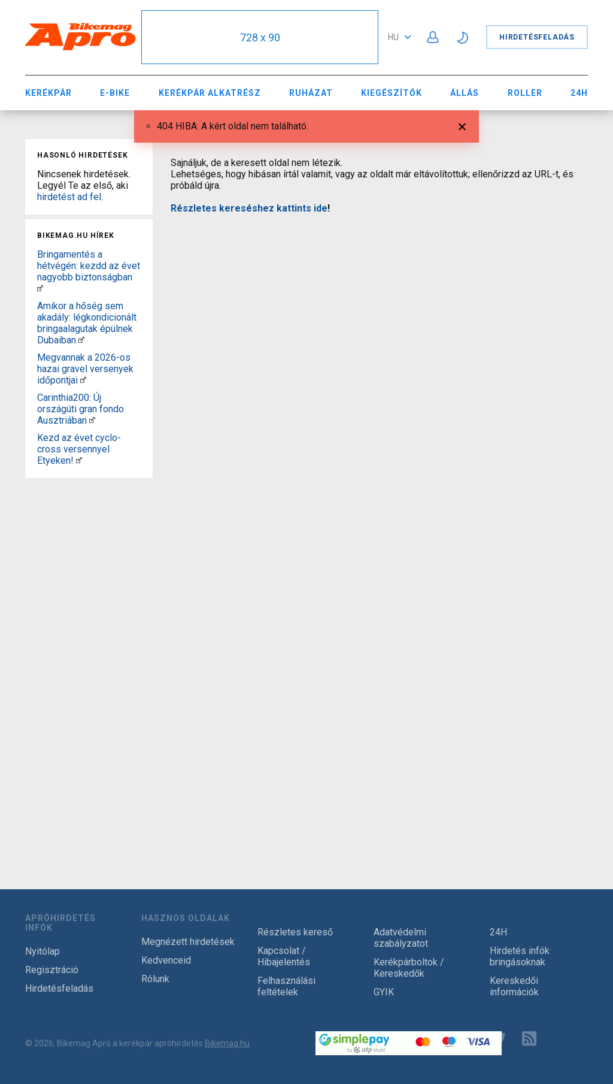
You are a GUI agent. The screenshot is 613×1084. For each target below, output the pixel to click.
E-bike (115, 93)
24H (579, 93)
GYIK (384, 992)
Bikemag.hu (227, 1043)
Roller (525, 93)
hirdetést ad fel (69, 197)
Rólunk (155, 979)
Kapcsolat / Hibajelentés (283, 956)
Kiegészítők (391, 93)
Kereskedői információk (514, 986)
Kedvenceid (166, 960)
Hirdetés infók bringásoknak (520, 956)
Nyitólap (42, 951)
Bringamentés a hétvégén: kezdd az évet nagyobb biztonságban (88, 266)
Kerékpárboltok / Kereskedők (409, 967)
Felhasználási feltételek (286, 986)
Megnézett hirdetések (188, 941)
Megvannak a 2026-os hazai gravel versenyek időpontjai (85, 369)
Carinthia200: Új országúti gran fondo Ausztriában (80, 409)
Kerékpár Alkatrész (210, 93)
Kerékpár (48, 93)
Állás (464, 93)
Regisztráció (51, 970)
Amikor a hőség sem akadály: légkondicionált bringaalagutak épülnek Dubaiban (86, 323)
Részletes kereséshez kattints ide (249, 208)
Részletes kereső (295, 932)
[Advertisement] (89, 663)
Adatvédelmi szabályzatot (401, 937)
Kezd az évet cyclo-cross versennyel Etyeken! (79, 449)
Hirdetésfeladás (537, 37)
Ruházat (311, 93)
